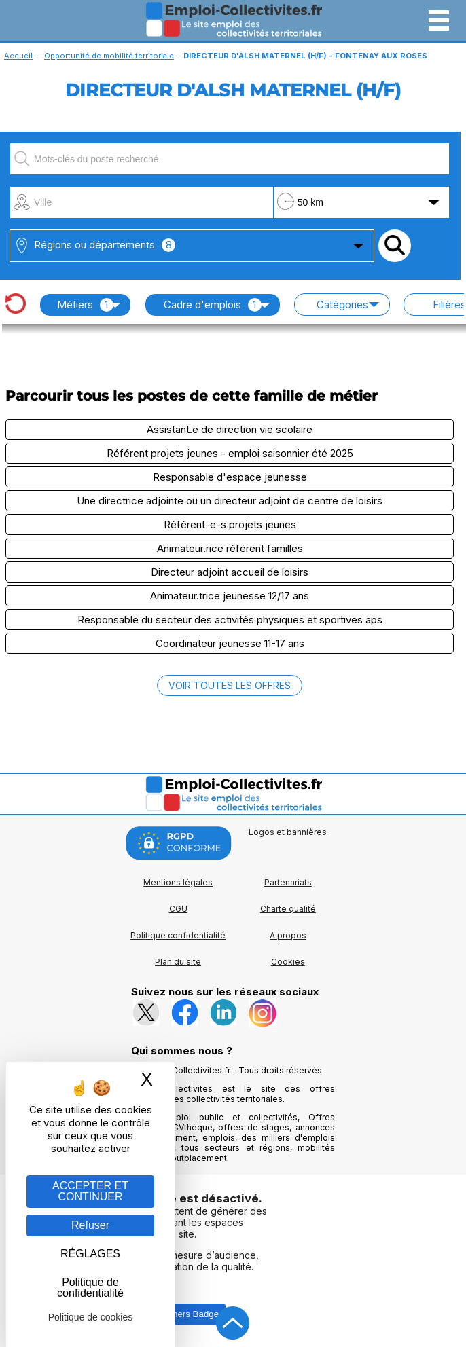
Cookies (288, 962)
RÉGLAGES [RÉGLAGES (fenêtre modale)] (90, 1253)
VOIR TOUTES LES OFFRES (229, 685)
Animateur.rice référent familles (230, 548)
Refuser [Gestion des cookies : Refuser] (90, 1225)
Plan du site (178, 962)
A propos (288, 935)
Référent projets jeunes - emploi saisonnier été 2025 (230, 453)
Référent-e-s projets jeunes (230, 524)
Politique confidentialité (178, 935)
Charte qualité (288, 909)
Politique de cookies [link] (90, 1317)
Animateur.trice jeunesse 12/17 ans (229, 595)
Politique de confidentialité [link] (90, 1287)
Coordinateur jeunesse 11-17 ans (230, 643)
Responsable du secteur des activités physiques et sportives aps (229, 619)
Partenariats (288, 882)
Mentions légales (178, 882)
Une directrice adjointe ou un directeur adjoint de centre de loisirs (229, 500)
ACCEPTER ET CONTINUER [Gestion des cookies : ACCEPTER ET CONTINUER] (90, 1191)
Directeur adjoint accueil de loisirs (229, 572)
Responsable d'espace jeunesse (230, 476)
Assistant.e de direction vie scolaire (229, 429)
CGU (178, 909)
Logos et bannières (288, 832)
